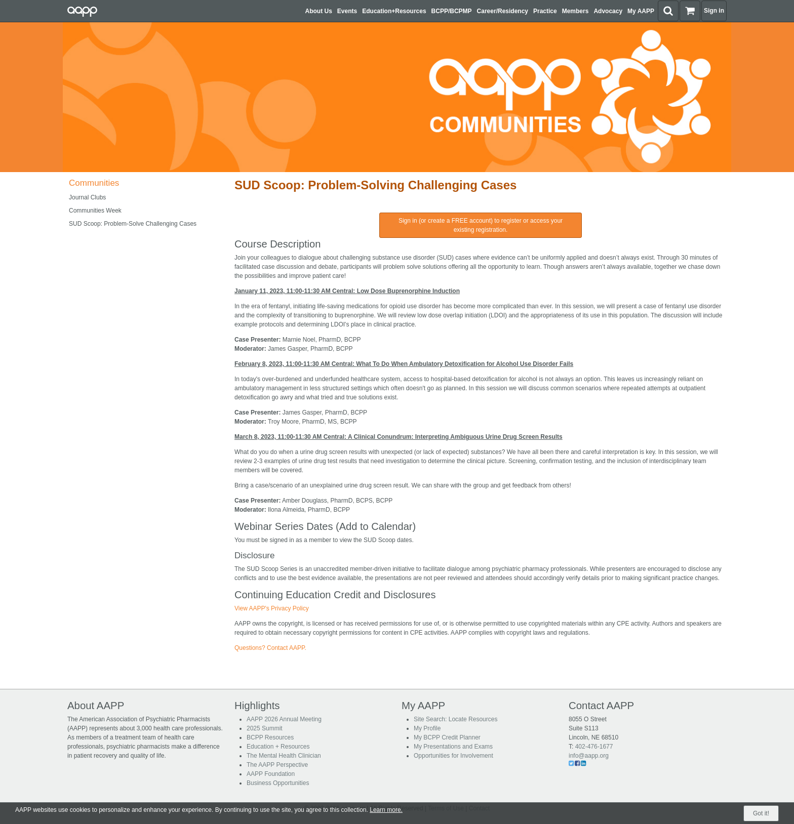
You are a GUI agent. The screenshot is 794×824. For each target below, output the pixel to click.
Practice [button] (545, 11)
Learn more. (386, 809)
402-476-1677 (594, 746)
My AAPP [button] (640, 11)
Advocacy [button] (607, 11)
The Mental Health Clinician (284, 755)
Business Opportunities (278, 783)
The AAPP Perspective (277, 764)
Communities (94, 183)
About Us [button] (318, 11)
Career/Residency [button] (502, 11)
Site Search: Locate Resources (455, 719)
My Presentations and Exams (453, 746)
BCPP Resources (270, 737)
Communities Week (95, 210)
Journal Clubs (87, 197)
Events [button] (347, 11)
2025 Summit (265, 728)
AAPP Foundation (271, 773)
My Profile (427, 728)
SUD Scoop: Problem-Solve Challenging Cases (132, 223)
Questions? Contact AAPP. (270, 647)
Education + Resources (278, 746)
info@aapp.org (589, 755)
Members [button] (575, 11)
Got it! (761, 813)
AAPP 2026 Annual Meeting (284, 719)
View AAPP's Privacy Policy (271, 608)
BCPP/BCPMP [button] (451, 11)
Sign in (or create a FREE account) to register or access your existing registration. (481, 225)
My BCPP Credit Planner (447, 737)
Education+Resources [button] (394, 11)
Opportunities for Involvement (453, 755)
